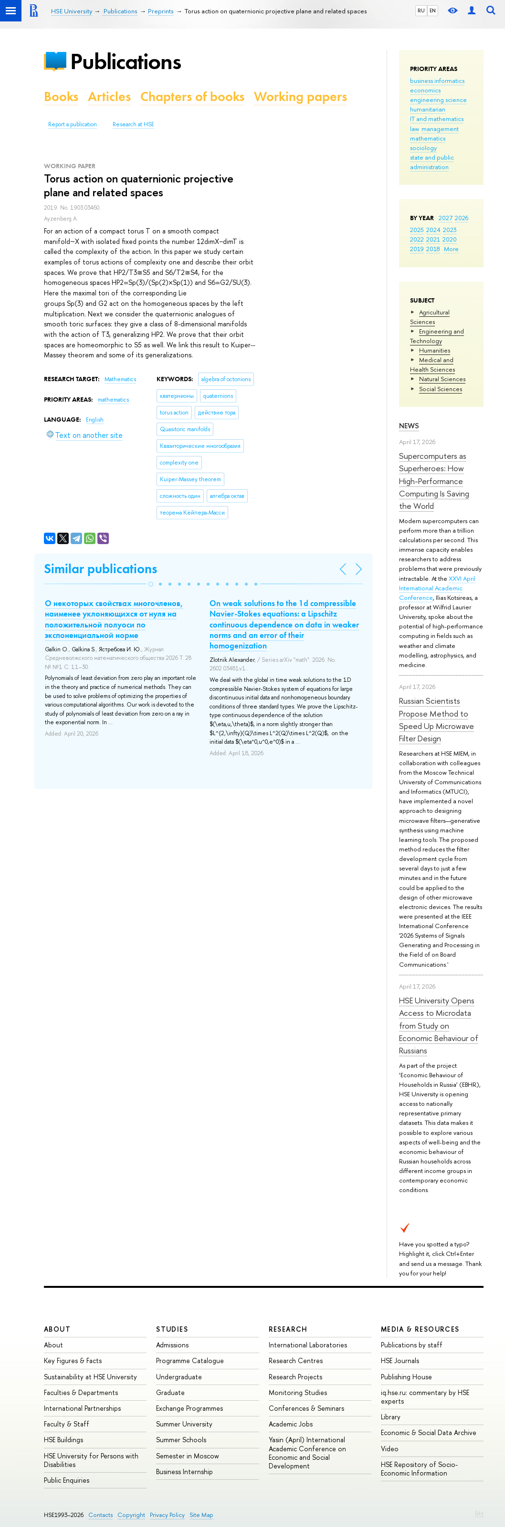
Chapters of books (192, 96)
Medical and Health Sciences (432, 364)
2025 (417, 229)
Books (61, 96)
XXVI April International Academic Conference (437, 588)
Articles (109, 96)
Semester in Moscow (187, 1455)
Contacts (100, 1515)
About (57, 1329)
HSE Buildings (63, 1439)
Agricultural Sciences (430, 317)
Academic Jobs (291, 1423)
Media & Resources (420, 1329)
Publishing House (406, 1376)
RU (421, 10)
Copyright (131, 1515)
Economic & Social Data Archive (428, 1432)
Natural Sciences (442, 378)
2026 (461, 217)
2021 (433, 239)
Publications (125, 61)
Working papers (300, 96)
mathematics (427, 138)
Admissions (172, 1344)
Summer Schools (181, 1439)
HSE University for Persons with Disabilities (91, 1460)
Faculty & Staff (66, 1423)
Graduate (170, 1392)
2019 (417, 248)
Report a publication (72, 124)
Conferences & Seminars (306, 1408)
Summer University (184, 1423)
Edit (479, 1513)
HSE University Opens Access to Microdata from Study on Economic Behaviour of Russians (438, 1025)
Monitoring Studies (298, 1392)
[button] (151, 584)
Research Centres (296, 1360)
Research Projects (295, 1376)
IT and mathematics (436, 118)
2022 (417, 239)
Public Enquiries (66, 1480)
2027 (445, 217)
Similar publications (100, 568)
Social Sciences (440, 388)
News (409, 426)
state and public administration (432, 162)
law (414, 128)
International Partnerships (82, 1408)
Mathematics (120, 379)
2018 (433, 248)
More (451, 248)
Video (390, 1448)
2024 (433, 229)
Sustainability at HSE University (90, 1376)
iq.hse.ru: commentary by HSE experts (425, 1397)
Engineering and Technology (437, 336)
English (95, 420)
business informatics (437, 80)
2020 (449, 239)
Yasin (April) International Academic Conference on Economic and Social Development (307, 1452)
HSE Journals (400, 1360)
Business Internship (184, 1471)
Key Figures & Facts (73, 1360)
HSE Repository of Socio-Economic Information (419, 1468)
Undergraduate (179, 1376)
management (440, 128)
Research (288, 1329)
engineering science (438, 99)
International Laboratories (308, 1344)
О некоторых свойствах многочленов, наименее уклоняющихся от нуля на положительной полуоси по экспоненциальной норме (114, 619)
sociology (423, 147)
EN (433, 10)
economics (425, 90)
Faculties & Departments (81, 1392)
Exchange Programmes (189, 1408)
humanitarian (427, 109)
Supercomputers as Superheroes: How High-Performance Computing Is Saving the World (434, 480)
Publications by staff (411, 1344)
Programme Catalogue (190, 1360)
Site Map (201, 1515)
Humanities (434, 350)
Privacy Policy (167, 1515)
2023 (450, 229)
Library (390, 1416)
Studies (172, 1329)
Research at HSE (133, 124)
